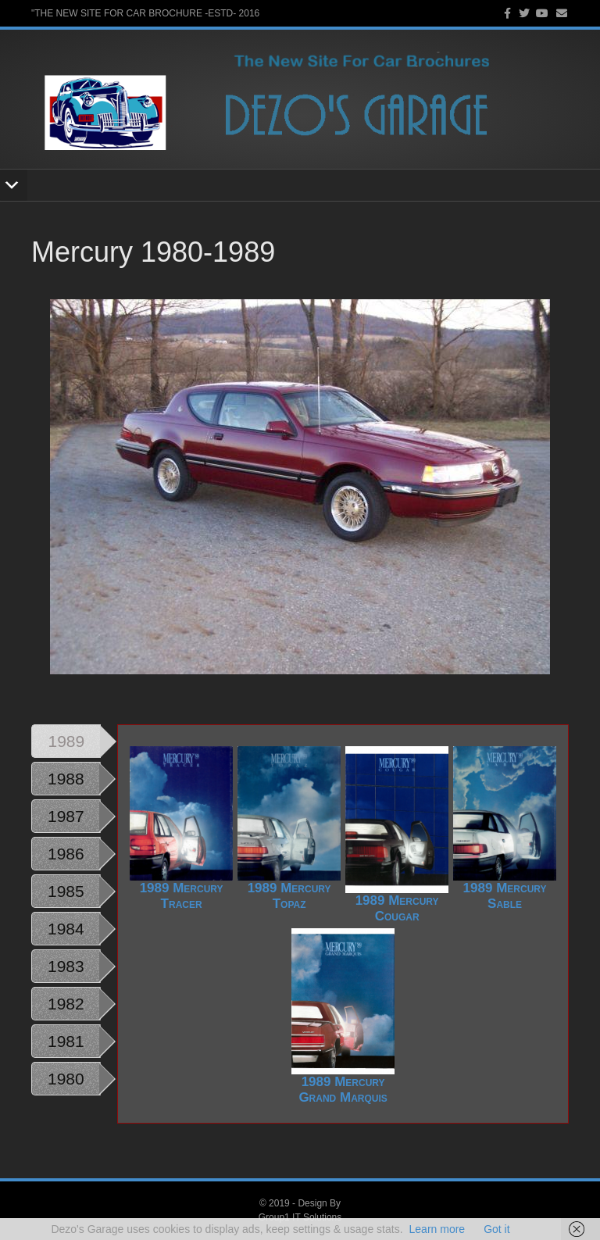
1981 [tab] (66, 1041)
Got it (496, 1229)
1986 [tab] (66, 854)
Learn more (437, 1229)
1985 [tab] (66, 891)
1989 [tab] (66, 741)
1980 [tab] (66, 1079)
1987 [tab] (66, 816)
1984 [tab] (66, 929)
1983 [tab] (66, 966)
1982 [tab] (66, 1004)
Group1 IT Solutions (300, 1217)
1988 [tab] (66, 779)
